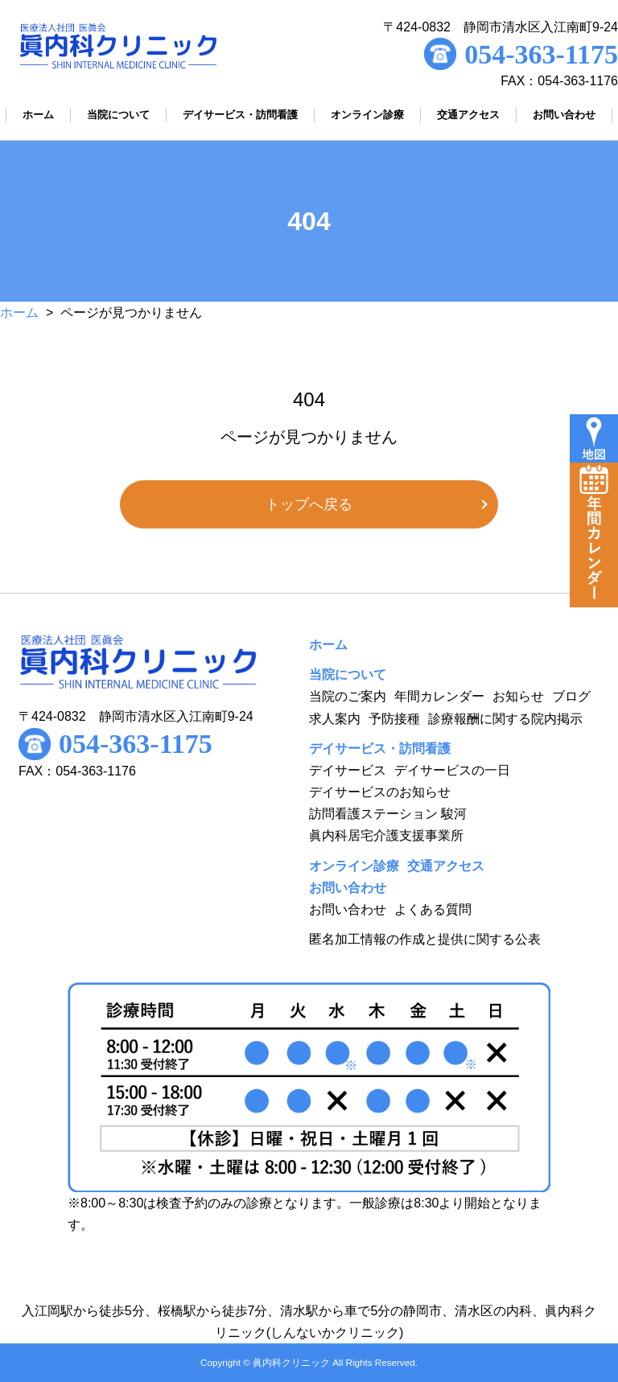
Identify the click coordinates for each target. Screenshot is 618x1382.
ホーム (19, 312)
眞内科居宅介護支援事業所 (386, 835)
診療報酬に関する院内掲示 (505, 719)
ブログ (571, 696)
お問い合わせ (347, 909)
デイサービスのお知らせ (380, 792)
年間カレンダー (439, 696)
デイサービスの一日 (452, 770)
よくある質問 (433, 909)
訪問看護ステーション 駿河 (388, 814)
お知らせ (518, 696)
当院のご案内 (347, 696)
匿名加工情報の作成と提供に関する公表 (425, 939)
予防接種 (394, 719)
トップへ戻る (309, 504)
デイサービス (347, 770)
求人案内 (334, 719)
